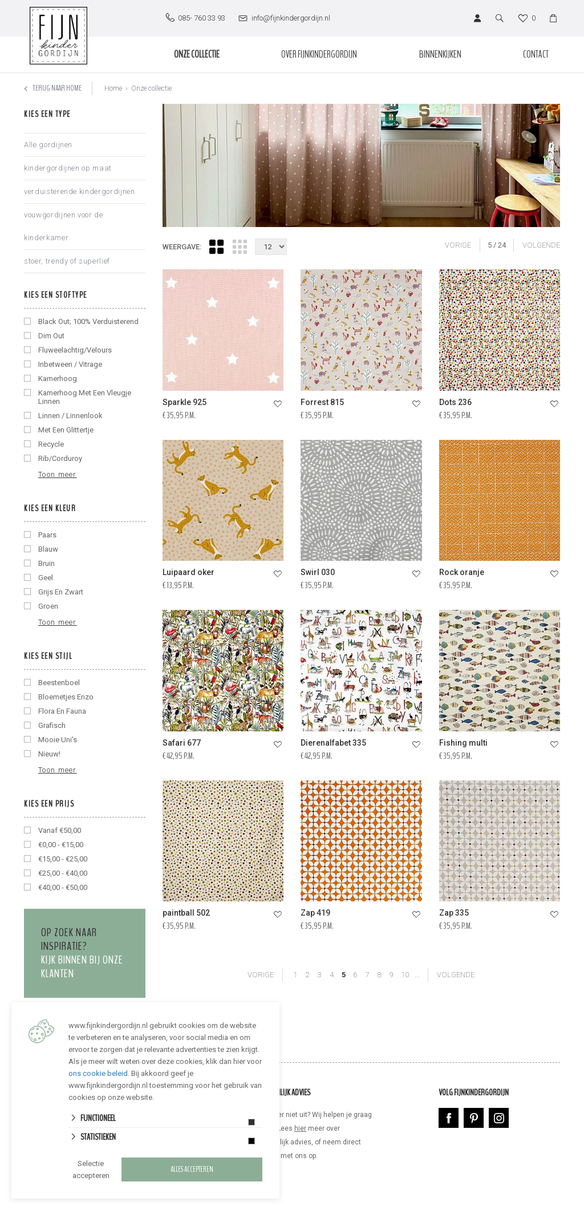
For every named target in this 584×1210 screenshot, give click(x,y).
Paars (47, 535)
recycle (51, 444)
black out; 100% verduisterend (88, 321)
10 (405, 974)
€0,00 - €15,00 (60, 844)
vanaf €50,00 (59, 830)
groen (48, 606)
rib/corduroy (60, 458)
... (417, 974)
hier (300, 1128)
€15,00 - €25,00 (62, 859)
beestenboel (59, 682)
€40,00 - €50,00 (62, 887)
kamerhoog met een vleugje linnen (84, 397)
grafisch (52, 725)
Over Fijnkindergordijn (319, 54)
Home (113, 88)
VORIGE (458, 245)
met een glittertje (66, 430)
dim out (51, 335)
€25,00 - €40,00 (62, 873)
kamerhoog (57, 378)
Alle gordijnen (48, 144)
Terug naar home (53, 88)
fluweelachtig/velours (75, 350)
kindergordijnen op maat (68, 168)
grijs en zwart (60, 592)
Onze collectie (197, 54)
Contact (536, 54)
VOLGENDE (541, 245)
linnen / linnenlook (70, 415)
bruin (46, 563)
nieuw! (49, 754)
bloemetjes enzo (66, 697)
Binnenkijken (440, 54)
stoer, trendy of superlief (67, 261)
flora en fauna (62, 711)
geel (45, 577)
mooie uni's (57, 739)
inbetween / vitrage (70, 364)
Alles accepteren (192, 1169)
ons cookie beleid (98, 1073)
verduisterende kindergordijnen (79, 191)
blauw (48, 549)
